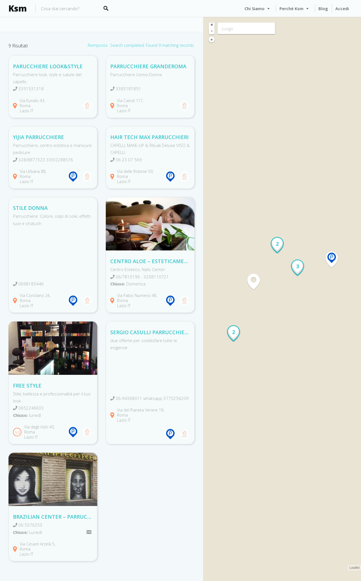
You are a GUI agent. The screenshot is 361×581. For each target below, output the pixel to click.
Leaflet (354, 568)
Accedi (342, 8)
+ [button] (211, 25)
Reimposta (97, 45)
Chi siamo (255, 8)
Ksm (17, 8)
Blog (323, 8)
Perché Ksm (291, 8)
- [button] (211, 31)
